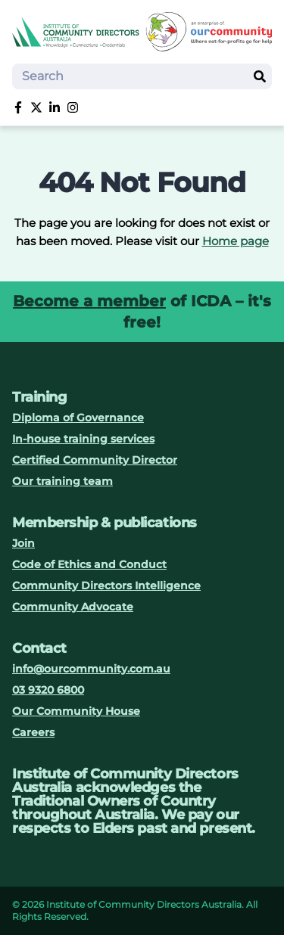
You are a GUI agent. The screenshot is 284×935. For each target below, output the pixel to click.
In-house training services (83, 439)
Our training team (62, 481)
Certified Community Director (94, 460)
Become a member (89, 301)
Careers (33, 732)
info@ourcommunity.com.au (91, 669)
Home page (235, 241)
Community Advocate (72, 606)
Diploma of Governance (78, 417)
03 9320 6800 (48, 690)
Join (23, 543)
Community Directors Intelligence (106, 585)
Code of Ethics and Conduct (89, 564)
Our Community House (76, 711)
